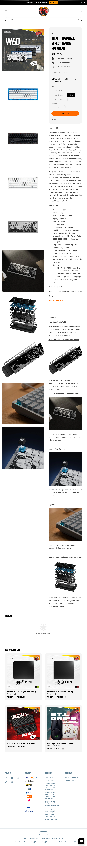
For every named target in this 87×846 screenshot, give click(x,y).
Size (53, 86)
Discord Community (52, 819)
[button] (6, 11)
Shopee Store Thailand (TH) (50, 793)
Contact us (49, 778)
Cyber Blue (58, 90)
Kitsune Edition (59, 99)
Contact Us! (56, 2)
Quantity (54, 103)
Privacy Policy (40, 842)
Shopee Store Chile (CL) (52, 806)
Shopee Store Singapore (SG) (50, 788)
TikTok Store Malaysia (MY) (50, 815)
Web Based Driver (56, 300)
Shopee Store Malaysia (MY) (50, 784)
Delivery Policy (64, 842)
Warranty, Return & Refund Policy (22, 842)
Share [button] (55, 119)
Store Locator (50, 781)
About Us (74, 842)
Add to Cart (65, 113)
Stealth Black (59, 95)
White (71, 95)
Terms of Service (52, 842)
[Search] (79, 19)
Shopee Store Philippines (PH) (51, 802)
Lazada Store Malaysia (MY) (50, 811)
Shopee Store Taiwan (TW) (50, 797)
